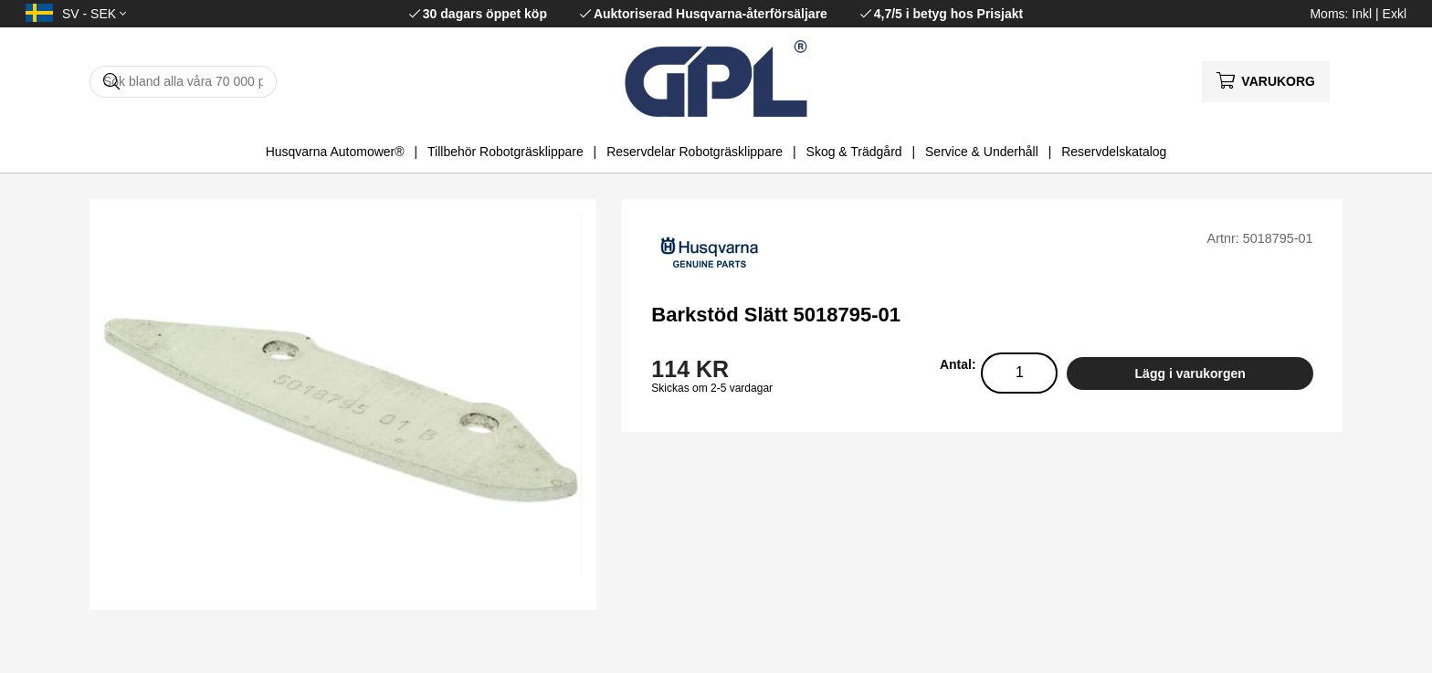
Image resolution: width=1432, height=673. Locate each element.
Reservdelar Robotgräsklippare (694, 151)
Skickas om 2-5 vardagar (712, 388)
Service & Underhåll (981, 151)
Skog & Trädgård (854, 151)
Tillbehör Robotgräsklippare (505, 151)
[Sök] (183, 82)
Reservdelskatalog (1113, 151)
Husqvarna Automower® (335, 151)
